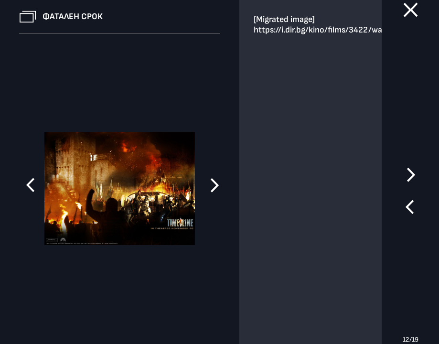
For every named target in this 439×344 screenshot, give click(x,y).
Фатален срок (73, 16)
